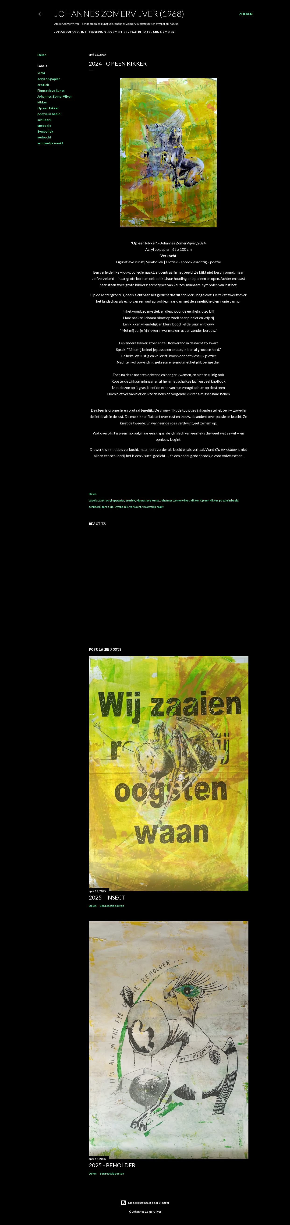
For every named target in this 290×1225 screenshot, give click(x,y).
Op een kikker (48, 108)
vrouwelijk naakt (50, 143)
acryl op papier (48, 79)
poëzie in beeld (48, 114)
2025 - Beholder (112, 1165)
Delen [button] (41, 55)
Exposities (116, 32)
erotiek (43, 85)
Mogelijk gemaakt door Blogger (145, 1203)
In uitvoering (91, 32)
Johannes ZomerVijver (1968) (119, 13)
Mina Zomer (162, 32)
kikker (42, 102)
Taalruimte (138, 32)
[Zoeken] (246, 14)
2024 (41, 73)
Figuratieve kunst (51, 90)
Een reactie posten (112, 905)
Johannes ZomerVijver (54, 96)
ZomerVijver (65, 32)
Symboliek (45, 131)
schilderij (44, 120)
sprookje (44, 125)
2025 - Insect (107, 897)
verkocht (44, 137)
